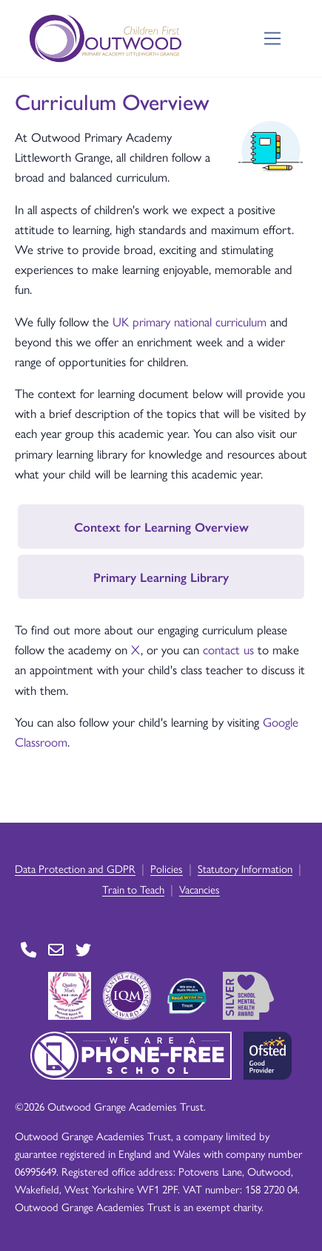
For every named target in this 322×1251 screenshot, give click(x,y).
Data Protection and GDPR (75, 868)
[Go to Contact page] (28, 950)
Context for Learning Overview (161, 526)
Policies (166, 868)
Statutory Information (245, 868)
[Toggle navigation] (272, 38)
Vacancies (199, 889)
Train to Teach (133, 889)
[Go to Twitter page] (83, 950)
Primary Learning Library (161, 577)
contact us (228, 649)
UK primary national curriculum (191, 321)
